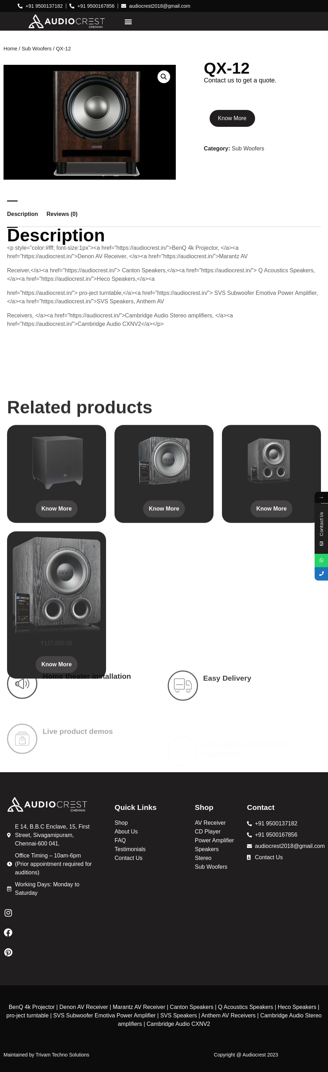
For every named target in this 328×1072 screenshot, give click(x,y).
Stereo (203, 858)
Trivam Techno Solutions (62, 1055)
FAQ (120, 840)
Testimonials (130, 849)
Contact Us (128, 858)
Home (10, 48)
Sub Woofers (37, 48)
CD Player (208, 832)
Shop (121, 823)
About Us (126, 832)
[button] (128, 21)
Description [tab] (22, 214)
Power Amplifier (214, 840)
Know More (232, 118)
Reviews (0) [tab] (62, 214)
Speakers (207, 849)
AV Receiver (210, 823)
